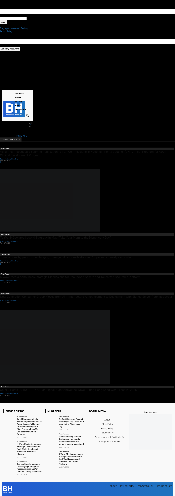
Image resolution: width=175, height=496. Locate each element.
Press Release (5, 149)
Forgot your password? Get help (14, 28)
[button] (27, 115)
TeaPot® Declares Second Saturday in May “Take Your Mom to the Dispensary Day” (55, 237)
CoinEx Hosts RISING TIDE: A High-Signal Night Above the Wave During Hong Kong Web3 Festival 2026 (68, 390)
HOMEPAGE (21, 136)
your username (6, 15)
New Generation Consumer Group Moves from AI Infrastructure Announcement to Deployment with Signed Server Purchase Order (86, 296)
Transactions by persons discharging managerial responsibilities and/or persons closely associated (66, 257)
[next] (30, 125)
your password (33, 18)
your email (4, 45)
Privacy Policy (6, 31)
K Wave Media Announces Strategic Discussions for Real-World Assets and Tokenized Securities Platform (70, 277)
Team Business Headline (9, 159)
